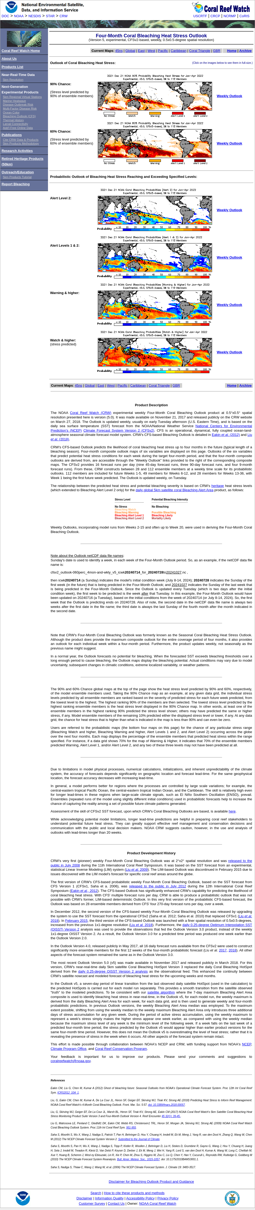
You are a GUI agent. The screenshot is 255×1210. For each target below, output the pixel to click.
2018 (232, 950)
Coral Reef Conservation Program (121, 1049)
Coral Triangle (199, 51)
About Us (9, 59)
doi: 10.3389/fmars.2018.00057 (166, 1104)
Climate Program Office (68, 1049)
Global (130, 51)
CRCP (215, 16)
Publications (12, 135)
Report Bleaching (16, 184)
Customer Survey (92, 1204)
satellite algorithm (161, 992)
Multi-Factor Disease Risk (20, 108)
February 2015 (76, 921)
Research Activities (17, 151)
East (141, 51)
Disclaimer (85, 1198)
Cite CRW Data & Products (20, 139)
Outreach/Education (18, 172)
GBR (217, 51)
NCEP (246, 1044)
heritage (217, 486)
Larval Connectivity (15, 123)
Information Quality (109, 1198)
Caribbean (178, 51)
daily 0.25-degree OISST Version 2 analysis (113, 971)
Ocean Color (11, 112)
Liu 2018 (141, 925)
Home (232, 51)
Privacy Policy (168, 1198)
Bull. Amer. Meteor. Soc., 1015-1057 (138, 1159)
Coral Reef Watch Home (21, 51)
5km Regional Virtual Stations (22, 96)
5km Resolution (13, 79)
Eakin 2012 (84, 891)
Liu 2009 (137, 870)
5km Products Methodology (21, 143)
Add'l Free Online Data (18, 127)
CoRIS (244, 16)
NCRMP (229, 16)
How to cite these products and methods (134, 1193)
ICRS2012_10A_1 (68, 1092)
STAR (50, 16)
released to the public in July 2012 (157, 886)
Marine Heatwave (14, 100)
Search (95, 1193)
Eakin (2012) (226, 435)
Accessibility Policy (140, 1198)
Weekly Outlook (229, 96)
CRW (64, 16)
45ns (119, 51)
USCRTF (200, 16)
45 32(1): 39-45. (171, 1116)
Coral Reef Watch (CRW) (90, 413)
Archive (245, 51)
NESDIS (34, 16)
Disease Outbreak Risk (18, 104)
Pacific (163, 51)
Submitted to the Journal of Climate (139, 1139)
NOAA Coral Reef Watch (157, 1204)
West (151, 51)
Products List (12, 67)
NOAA (19, 16)
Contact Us (116, 1204)
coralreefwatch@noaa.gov (70, 1061)
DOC (5, 16)
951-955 (131, 1127)
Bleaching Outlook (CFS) (19, 116)
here (232, 811)
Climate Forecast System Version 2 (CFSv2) (118, 430)
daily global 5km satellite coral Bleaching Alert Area (174, 490)
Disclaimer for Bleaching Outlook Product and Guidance (151, 1182)
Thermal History (13, 120)
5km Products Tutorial (17, 177)
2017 (223, 950)
